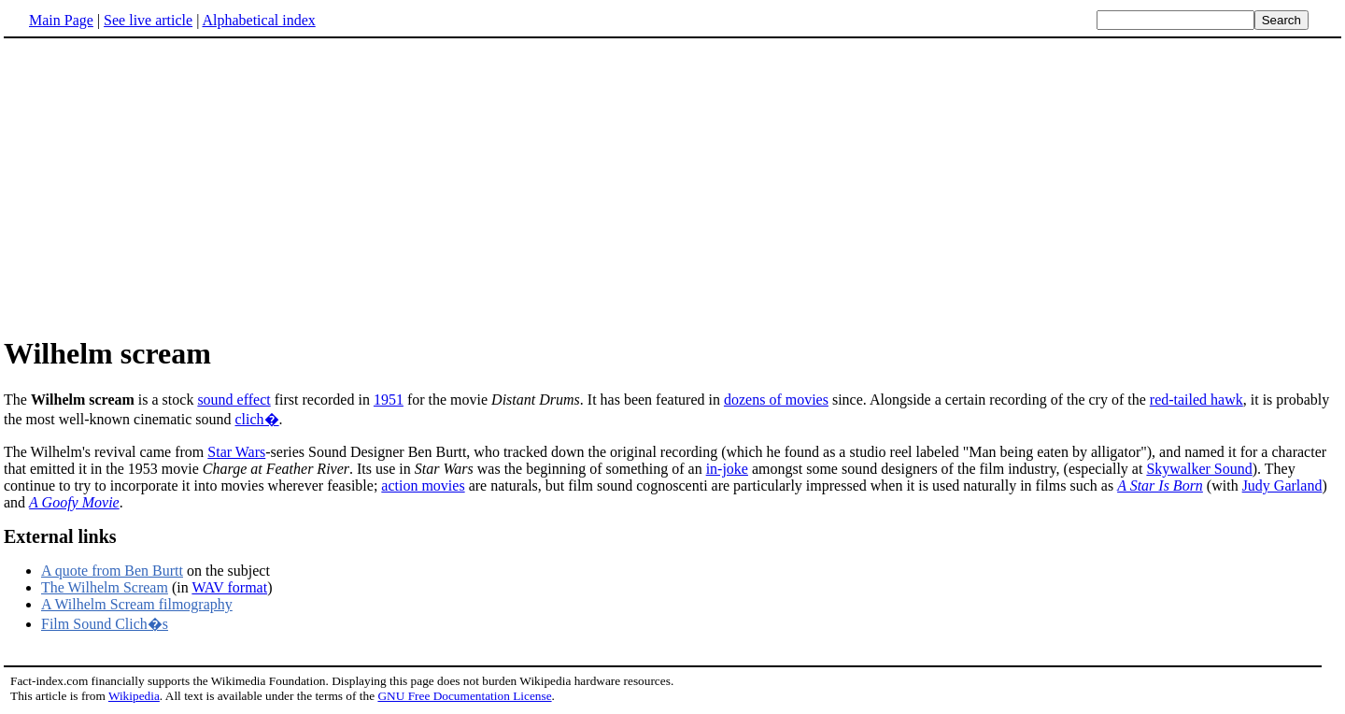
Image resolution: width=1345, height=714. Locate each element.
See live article (148, 20)
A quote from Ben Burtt (112, 570)
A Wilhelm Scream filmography (137, 604)
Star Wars (236, 452)
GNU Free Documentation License (464, 696)
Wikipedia (134, 696)
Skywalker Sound (1199, 469)
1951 (389, 399)
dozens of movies (776, 399)
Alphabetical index (258, 20)
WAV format (229, 587)
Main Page (61, 20)
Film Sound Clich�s (104, 624)
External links (60, 536)
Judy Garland (1282, 485)
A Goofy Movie (74, 502)
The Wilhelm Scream (104, 587)
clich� (257, 419)
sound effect (233, 399)
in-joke (727, 469)
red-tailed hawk (1196, 399)
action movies (422, 485)
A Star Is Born (1160, 485)
